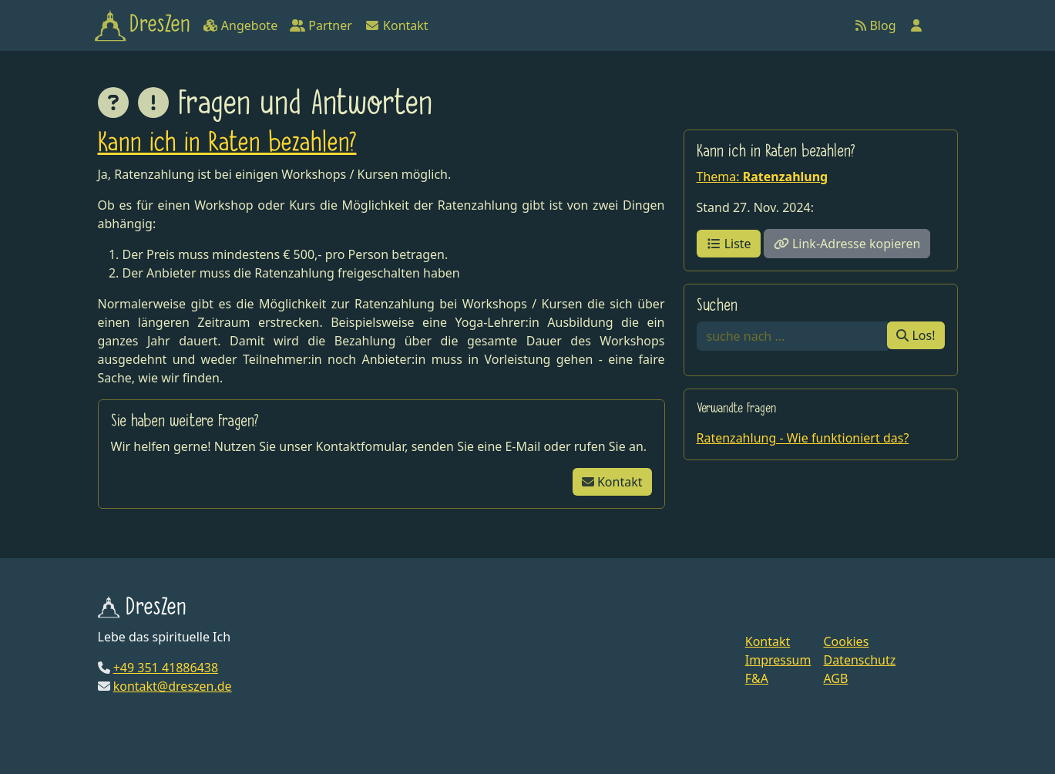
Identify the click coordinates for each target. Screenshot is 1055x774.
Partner (321, 25)
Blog (875, 25)
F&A (756, 678)
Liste (728, 243)
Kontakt (396, 25)
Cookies (846, 641)
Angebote (240, 25)
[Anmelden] (916, 25)
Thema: (762, 176)
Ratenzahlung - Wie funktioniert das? (803, 437)
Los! (915, 335)
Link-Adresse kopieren (847, 243)
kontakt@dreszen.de (172, 686)
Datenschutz (859, 659)
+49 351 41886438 (165, 667)
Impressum (778, 659)
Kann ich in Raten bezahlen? (227, 144)
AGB (835, 678)
